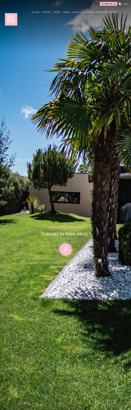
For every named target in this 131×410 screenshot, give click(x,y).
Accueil (36, 12)
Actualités (102, 12)
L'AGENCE (89, 12)
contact (113, 12)
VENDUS (67, 12)
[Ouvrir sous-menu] (51, 12)
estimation (78, 12)
